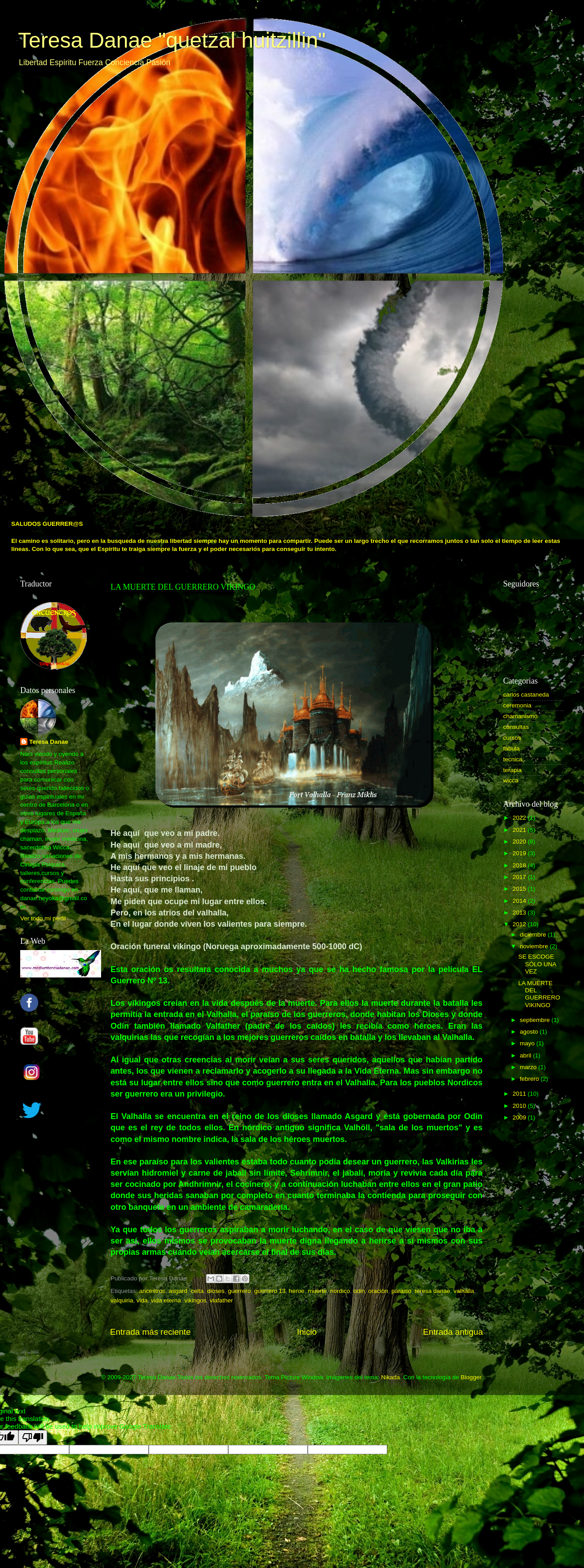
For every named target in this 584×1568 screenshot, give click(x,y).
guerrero (239, 1291)
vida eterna (166, 1300)
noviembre (535, 946)
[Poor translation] (32, 1437)
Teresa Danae (48, 741)
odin (359, 1291)
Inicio (307, 1332)
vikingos (195, 1300)
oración (378, 1291)
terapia (512, 770)
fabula (511, 748)
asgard (178, 1291)
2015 (520, 888)
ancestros (152, 1291)
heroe (297, 1291)
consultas (516, 727)
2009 (520, 1117)
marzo (529, 1067)
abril (526, 1055)
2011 (520, 1093)
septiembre (536, 1020)
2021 (520, 829)
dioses (216, 1291)
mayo (528, 1043)
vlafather (221, 1300)
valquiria (122, 1300)
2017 (520, 877)
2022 (520, 817)
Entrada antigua (453, 1332)
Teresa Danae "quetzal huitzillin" (172, 40)
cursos (512, 737)
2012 (520, 924)
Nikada (390, 1377)
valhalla (463, 1291)
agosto (530, 1031)
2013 (520, 912)
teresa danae (432, 1291)
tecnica (512, 759)
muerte (317, 1291)
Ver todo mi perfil (43, 918)
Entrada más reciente (150, 1332)
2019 (520, 853)
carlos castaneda (526, 694)
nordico (340, 1291)
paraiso (401, 1291)
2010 (520, 1105)
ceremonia (517, 705)
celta (197, 1291)
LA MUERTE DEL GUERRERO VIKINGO (539, 994)
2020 (520, 841)
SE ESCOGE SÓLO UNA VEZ (537, 963)
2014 (520, 900)
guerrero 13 (270, 1291)
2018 (520, 865)
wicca (510, 780)
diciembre (534, 934)
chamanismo (520, 716)
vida (142, 1300)
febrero (530, 1078)
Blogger (470, 1377)
